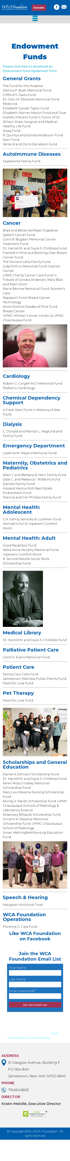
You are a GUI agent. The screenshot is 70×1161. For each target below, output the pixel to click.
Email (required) (22, 1012)
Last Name (17, 1000)
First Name (17, 989)
